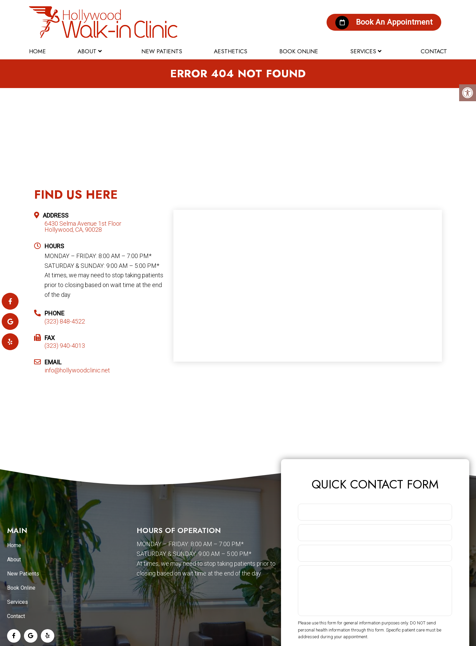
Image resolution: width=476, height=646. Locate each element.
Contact (434, 50)
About (87, 50)
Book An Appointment (377, 20)
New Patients (161, 50)
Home (37, 50)
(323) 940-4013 (65, 347)
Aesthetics (230, 50)
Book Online (298, 50)
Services (363, 50)
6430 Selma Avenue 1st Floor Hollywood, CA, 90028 (83, 228)
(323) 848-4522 (65, 322)
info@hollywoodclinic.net (77, 371)
